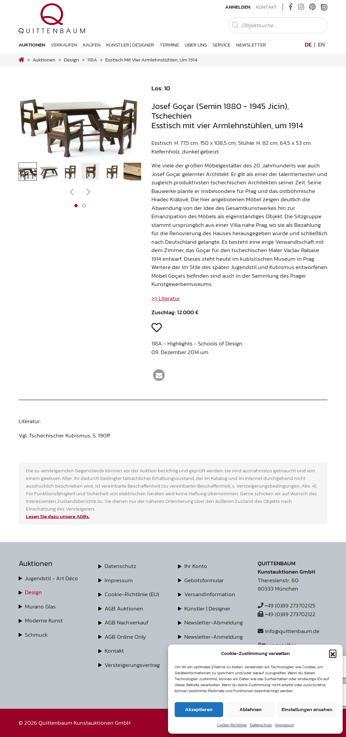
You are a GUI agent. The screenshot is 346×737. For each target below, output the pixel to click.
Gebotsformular (204, 580)
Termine (169, 44)
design (71, 59)
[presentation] (71, 191)
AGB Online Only (125, 636)
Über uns (196, 44)
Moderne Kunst (44, 620)
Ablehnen (250, 709)
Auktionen (32, 44)
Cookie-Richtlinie (232, 725)
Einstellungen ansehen (307, 709)
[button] (332, 653)
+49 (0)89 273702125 (286, 605)
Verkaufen (64, 44)
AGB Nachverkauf (126, 622)
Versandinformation (209, 594)
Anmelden (237, 7)
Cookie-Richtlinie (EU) (132, 594)
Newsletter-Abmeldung (213, 622)
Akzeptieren (199, 709)
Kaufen (92, 44)
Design (33, 592)
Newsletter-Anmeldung (213, 636)
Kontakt (266, 7)
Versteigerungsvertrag (132, 665)
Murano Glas (40, 606)
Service (221, 44)
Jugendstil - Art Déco (51, 578)
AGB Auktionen (124, 608)
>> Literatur (165, 298)
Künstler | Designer (130, 44)
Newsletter (251, 44)
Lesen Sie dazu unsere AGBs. (58, 516)
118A (92, 59)
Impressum (284, 725)
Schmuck (36, 634)
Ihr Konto (195, 566)
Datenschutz (261, 725)
